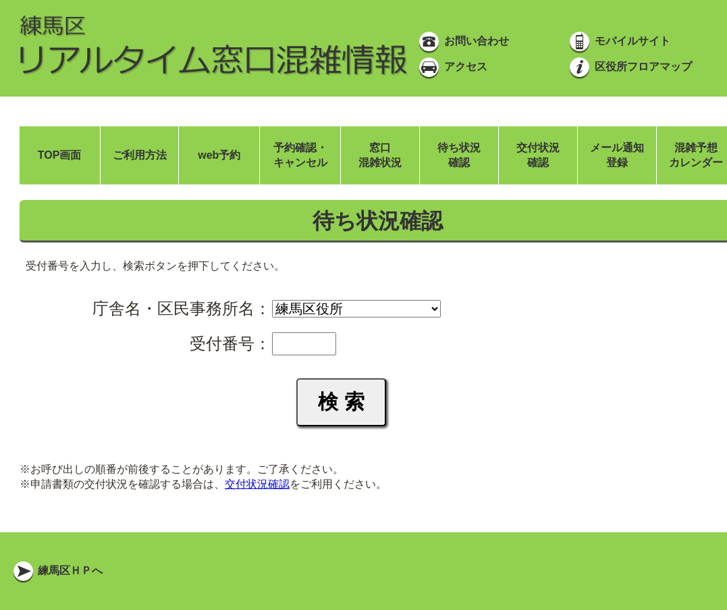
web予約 (219, 155)
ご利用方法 (140, 155)
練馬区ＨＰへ (57, 570)
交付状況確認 (257, 484)
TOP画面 (60, 155)
